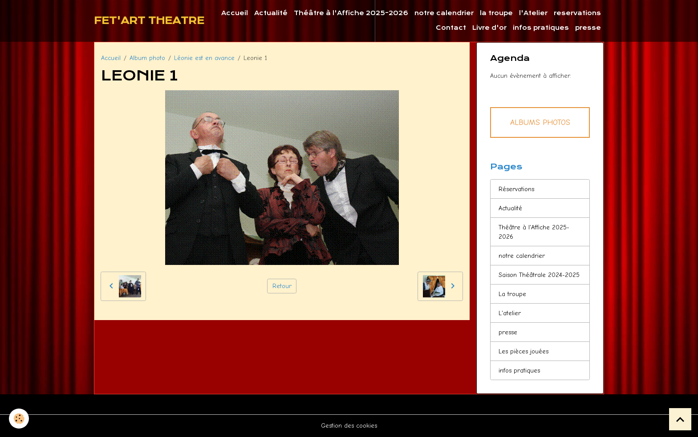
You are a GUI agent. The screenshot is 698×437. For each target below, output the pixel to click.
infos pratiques (541, 27)
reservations (577, 13)
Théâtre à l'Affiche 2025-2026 (351, 13)
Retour (282, 286)
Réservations (516, 189)
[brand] (149, 21)
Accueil (234, 13)
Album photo (147, 58)
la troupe (496, 13)
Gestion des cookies (349, 425)
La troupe (512, 294)
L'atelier (510, 313)
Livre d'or (489, 27)
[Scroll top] (680, 419)
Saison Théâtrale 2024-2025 (539, 275)
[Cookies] (19, 419)
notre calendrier (444, 13)
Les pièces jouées (523, 351)
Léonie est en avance (204, 58)
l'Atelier (533, 13)
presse (588, 27)
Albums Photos (540, 122)
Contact (451, 27)
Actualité (271, 13)
